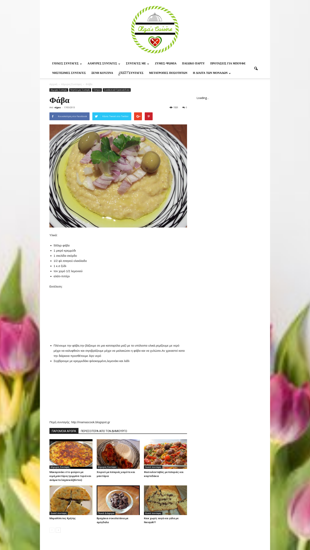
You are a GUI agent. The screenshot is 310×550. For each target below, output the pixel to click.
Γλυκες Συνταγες (67, 64)
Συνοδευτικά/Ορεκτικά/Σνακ (116, 89)
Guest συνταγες (131, 73)
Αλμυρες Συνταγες (104, 64)
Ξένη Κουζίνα (102, 73)
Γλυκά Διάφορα (106, 513)
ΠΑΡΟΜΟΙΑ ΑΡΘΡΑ (64, 431)
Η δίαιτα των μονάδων (212, 73)
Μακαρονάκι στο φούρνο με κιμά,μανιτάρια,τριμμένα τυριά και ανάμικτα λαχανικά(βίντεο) (70, 476)
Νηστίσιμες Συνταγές (69, 73)
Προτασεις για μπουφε (228, 64)
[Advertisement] (118, 313)
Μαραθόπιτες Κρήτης (62, 518)
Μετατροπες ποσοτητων (168, 73)
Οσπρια (97, 89)
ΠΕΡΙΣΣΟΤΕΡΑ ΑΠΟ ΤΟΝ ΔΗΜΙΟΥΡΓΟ (104, 431)
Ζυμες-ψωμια (165, 64)
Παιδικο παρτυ (193, 64)
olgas (57, 107)
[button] (256, 68)
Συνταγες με (137, 64)
